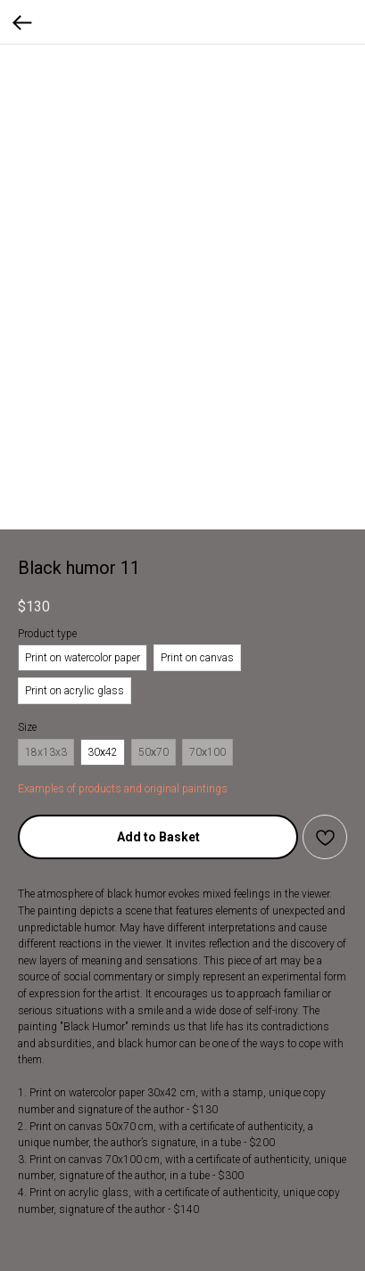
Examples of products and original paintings (123, 789)
